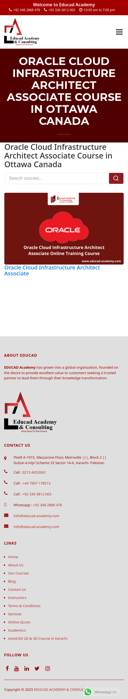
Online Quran (19, 622)
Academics (17, 630)
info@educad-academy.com (36, 515)
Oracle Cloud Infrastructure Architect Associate (52, 270)
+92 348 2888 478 (26, 10)
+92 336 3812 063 (61, 10)
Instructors (17, 597)
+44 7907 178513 (36, 483)
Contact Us (17, 589)
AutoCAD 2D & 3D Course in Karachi (37, 638)
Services (15, 613)
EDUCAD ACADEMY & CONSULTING (63, 689)
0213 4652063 (33, 472)
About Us (15, 565)
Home (13, 556)
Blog (12, 581)
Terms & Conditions (24, 605)
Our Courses (18, 573)
